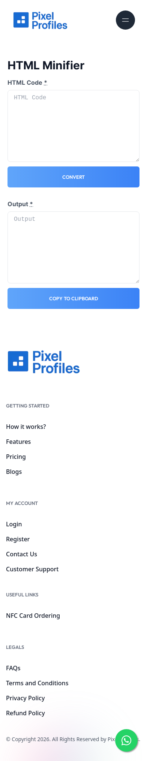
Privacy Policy (25, 698)
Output (20, 204)
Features (18, 441)
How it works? (26, 426)
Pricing (16, 456)
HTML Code (27, 82)
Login (14, 524)
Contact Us (21, 554)
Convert (73, 177)
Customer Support (32, 569)
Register (18, 539)
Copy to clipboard (73, 298)
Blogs (14, 471)
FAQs (13, 668)
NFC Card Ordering (33, 615)
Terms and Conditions (37, 683)
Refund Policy (25, 713)
